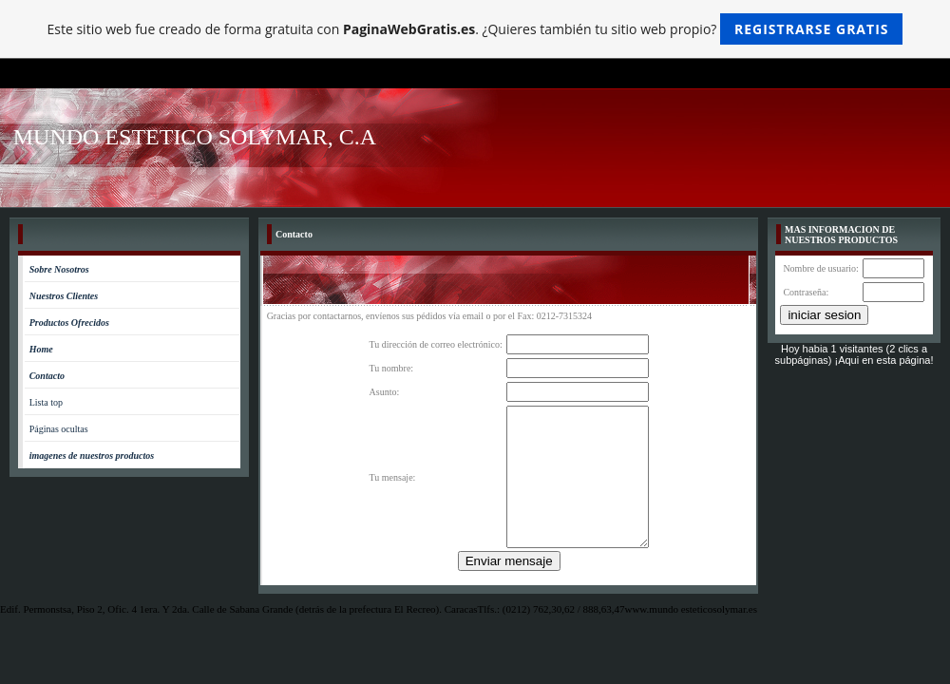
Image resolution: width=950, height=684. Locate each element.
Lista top (46, 402)
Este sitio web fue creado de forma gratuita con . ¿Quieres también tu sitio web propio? (475, 29)
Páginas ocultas (58, 429)
